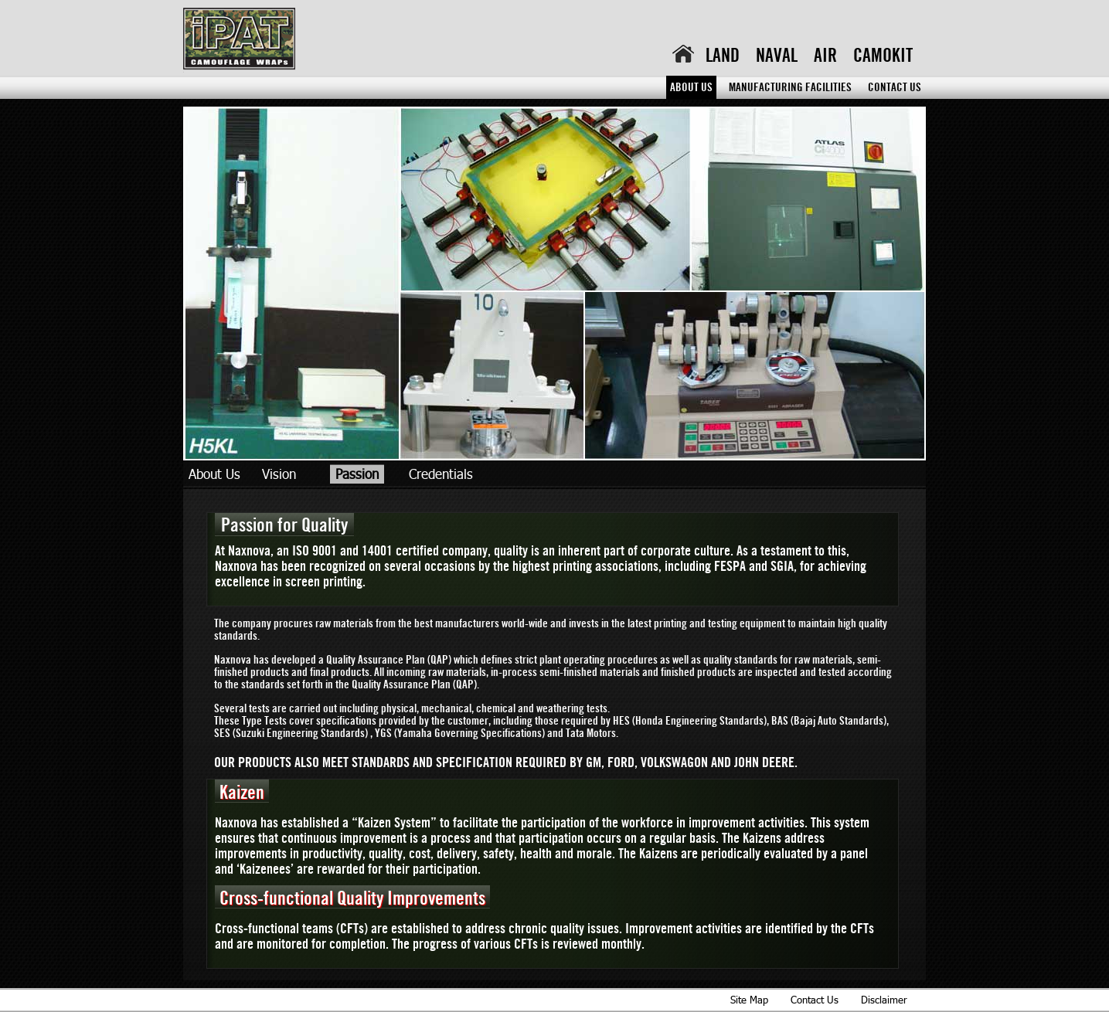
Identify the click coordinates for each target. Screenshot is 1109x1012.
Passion (357, 474)
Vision (279, 474)
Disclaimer (884, 999)
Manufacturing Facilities (790, 88)
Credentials (441, 474)
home (683, 54)
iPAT (239, 40)
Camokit (883, 56)
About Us (691, 88)
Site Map (749, 999)
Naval (777, 56)
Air (825, 56)
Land (723, 56)
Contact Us (894, 88)
